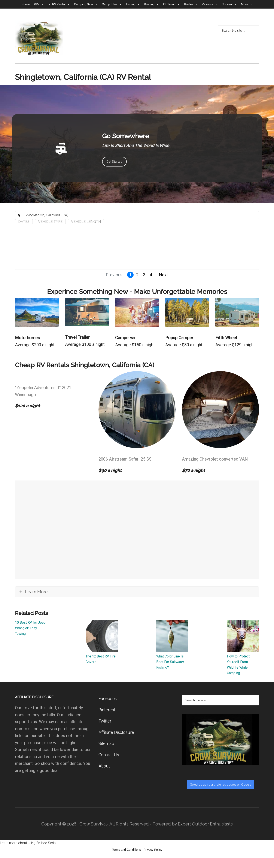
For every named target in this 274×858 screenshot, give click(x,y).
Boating (151, 4)
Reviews (209, 4)
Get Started (114, 161)
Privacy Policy (152, 849)
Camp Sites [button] (112, 4)
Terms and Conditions (126, 849)
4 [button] (151, 274)
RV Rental (61, 4)
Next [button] (163, 274)
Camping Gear (86, 4)
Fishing (133, 4)
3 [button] (144, 274)
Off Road (171, 4)
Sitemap (106, 743)
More (246, 4)
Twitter (104, 721)
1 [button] (130, 274)
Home (26, 4)
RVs (39, 4)
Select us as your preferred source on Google (220, 784)
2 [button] (137, 274)
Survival (229, 4)
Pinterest (106, 709)
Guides (191, 4)
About (104, 766)
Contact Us (108, 754)
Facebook (107, 698)
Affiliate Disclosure (116, 732)
